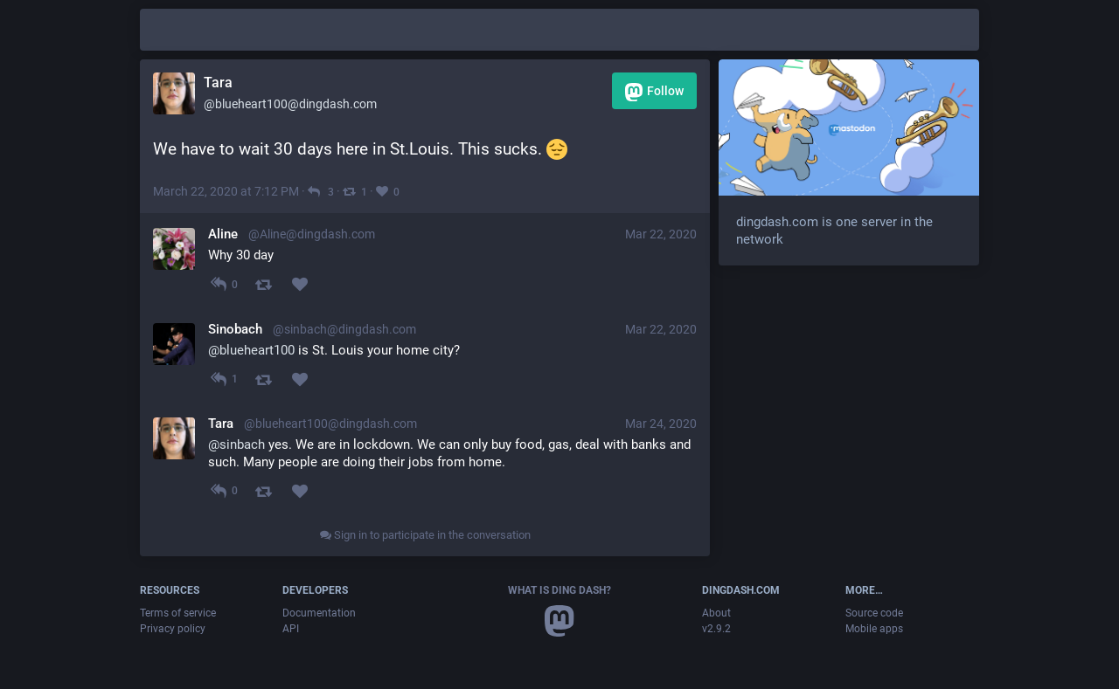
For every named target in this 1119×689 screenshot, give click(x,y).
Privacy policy (172, 629)
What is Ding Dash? (559, 590)
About (716, 613)
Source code (874, 613)
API (290, 629)
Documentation (319, 613)
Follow (654, 92)
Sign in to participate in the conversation (425, 534)
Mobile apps (874, 629)
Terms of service (178, 613)
